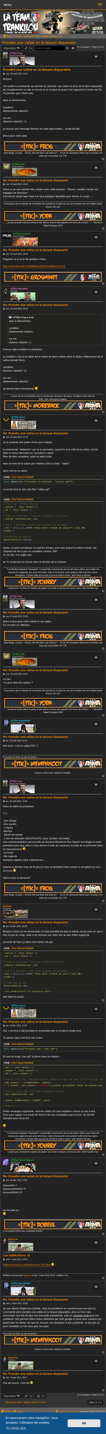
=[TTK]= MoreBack (19, 289)
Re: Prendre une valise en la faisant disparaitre (35, 180)
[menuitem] (66, 1411)
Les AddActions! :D (16, 1255)
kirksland (7, 906)
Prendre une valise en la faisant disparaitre (39, 42)
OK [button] (84, 1423)
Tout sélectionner (22, 477)
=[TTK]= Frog (16, 53)
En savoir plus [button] (16, 1428)
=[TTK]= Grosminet (22, 234)
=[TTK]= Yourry (18, 417)
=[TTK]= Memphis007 (21, 721)
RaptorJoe (13, 1239)
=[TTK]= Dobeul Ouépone (22, 1160)
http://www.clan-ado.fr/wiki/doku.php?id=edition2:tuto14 (34, 266)
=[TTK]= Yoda (18, 164)
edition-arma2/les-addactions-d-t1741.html (27, 1264)
